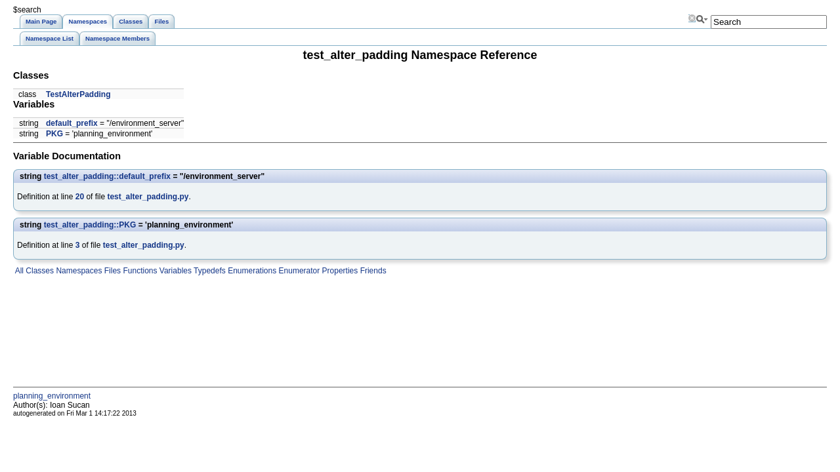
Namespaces (78, 270)
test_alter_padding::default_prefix (107, 176)
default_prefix (72, 123)
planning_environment (52, 396)
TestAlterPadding (78, 94)
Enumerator (298, 270)
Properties (339, 270)
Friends (372, 270)
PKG (54, 133)
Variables (174, 270)
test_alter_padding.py (147, 196)
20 (79, 196)
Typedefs (209, 270)
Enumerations (251, 270)
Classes (39, 270)
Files (111, 270)
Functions (139, 270)
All (18, 270)
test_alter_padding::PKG (90, 224)
